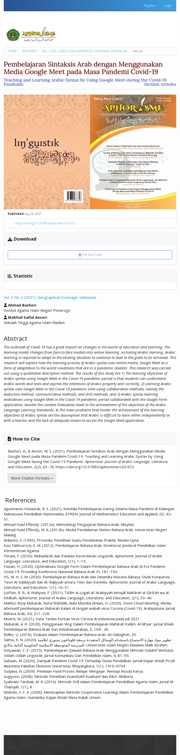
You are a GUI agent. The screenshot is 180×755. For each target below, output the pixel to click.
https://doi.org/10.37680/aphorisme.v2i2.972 (45, 223)
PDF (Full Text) (90, 255)
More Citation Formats (32, 477)
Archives (29, 51)
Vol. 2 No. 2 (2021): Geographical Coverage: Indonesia (84, 51)
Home (12, 51)
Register (150, 5)
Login (168, 5)
